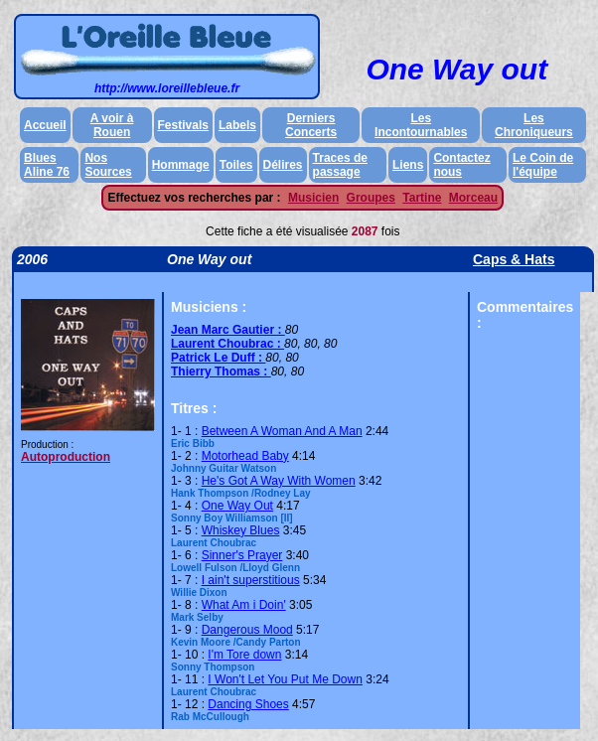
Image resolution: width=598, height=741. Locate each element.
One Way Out (237, 506)
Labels (237, 125)
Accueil (45, 125)
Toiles (236, 165)
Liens (407, 165)
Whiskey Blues (241, 530)
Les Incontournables (420, 125)
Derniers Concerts (311, 125)
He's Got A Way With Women (279, 481)
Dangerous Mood (247, 630)
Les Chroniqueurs (534, 125)
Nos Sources (107, 165)
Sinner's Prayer (242, 555)
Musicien (313, 198)
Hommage (181, 165)
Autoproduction (65, 457)
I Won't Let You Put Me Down (285, 679)
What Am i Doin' (244, 605)
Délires (283, 165)
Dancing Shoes (248, 704)
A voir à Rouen (112, 125)
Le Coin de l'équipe (543, 165)
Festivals (183, 125)
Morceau (473, 198)
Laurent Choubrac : (227, 344)
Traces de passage (340, 165)
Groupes (371, 198)
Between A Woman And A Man (282, 431)
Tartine (421, 198)
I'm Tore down (244, 655)
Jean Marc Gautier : (228, 330)
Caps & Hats (513, 259)
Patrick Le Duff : (218, 358)
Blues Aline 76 (47, 165)
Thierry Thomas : (221, 371)
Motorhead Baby (245, 456)
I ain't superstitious (251, 580)
